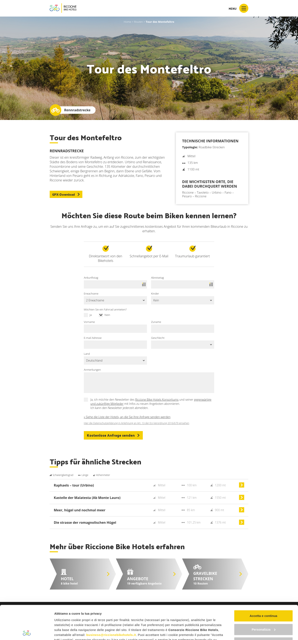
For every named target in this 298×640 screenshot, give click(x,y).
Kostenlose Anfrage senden (113, 435)
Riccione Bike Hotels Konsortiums (157, 399)
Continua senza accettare (263, 609)
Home (127, 22)
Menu (238, 8)
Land (87, 354)
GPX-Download (66, 194)
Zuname (156, 322)
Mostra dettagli (65, 632)
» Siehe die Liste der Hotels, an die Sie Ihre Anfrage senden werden (127, 417)
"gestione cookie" (84, 616)
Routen (138, 22)
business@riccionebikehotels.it (111, 601)
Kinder (155, 293)
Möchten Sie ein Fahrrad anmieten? (105, 309)
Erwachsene (91, 293)
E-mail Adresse (93, 338)
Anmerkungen (92, 370)
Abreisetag (157, 277)
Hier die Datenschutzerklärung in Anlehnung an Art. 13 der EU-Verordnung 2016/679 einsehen (136, 423)
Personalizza (263, 595)
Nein (107, 315)
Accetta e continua (263, 582)
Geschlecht (158, 338)
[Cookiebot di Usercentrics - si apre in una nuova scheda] (27, 632)
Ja (91, 315)
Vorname (89, 322)
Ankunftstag (91, 277)
